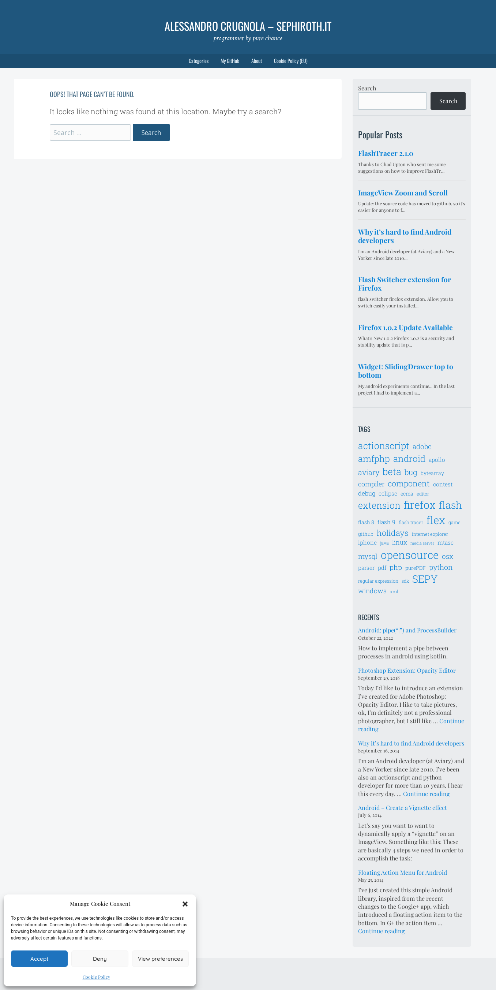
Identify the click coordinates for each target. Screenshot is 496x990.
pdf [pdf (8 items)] (382, 567)
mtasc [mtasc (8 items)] (445, 542)
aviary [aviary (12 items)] (368, 472)
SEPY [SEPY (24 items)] (425, 579)
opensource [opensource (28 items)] (410, 555)
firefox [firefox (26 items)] (420, 505)
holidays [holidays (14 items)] (393, 532)
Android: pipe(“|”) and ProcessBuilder (407, 630)
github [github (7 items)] (365, 533)
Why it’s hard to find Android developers (411, 743)
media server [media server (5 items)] (422, 543)
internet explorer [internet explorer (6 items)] (430, 534)
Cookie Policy (96, 977)
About (256, 60)
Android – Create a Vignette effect (402, 807)
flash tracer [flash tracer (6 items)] (411, 522)
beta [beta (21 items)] (392, 471)
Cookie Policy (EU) (291, 60)
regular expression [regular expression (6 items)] (378, 581)
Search (367, 88)
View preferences (160, 958)
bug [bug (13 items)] (411, 472)
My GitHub (230, 60)
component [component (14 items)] (409, 483)
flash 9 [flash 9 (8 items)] (386, 522)
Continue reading (426, 793)
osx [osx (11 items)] (447, 556)
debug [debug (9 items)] (366, 493)
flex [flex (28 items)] (436, 520)
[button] (185, 904)
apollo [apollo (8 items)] (437, 459)
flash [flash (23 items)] (450, 504)
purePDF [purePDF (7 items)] (415, 567)
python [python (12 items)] (441, 567)
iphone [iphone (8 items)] (367, 542)
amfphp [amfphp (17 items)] (374, 458)
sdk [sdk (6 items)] (405, 581)
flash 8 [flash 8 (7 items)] (366, 522)
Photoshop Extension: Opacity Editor (407, 670)
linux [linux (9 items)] (399, 542)
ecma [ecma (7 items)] (407, 493)
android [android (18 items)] (409, 458)
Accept (39, 958)
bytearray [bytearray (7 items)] (432, 473)
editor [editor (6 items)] (423, 494)
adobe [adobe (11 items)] (422, 446)
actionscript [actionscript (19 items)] (383, 446)
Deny (100, 958)
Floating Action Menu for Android (402, 872)
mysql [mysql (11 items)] (367, 556)
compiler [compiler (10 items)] (371, 483)
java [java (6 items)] (384, 543)
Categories (198, 60)
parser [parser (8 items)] (366, 567)
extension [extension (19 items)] (379, 505)
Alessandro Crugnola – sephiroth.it (248, 26)
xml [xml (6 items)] (394, 591)
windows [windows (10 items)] (372, 590)
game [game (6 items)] (454, 522)
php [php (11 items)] (396, 567)
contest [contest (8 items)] (442, 484)
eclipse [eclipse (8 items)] (388, 493)
